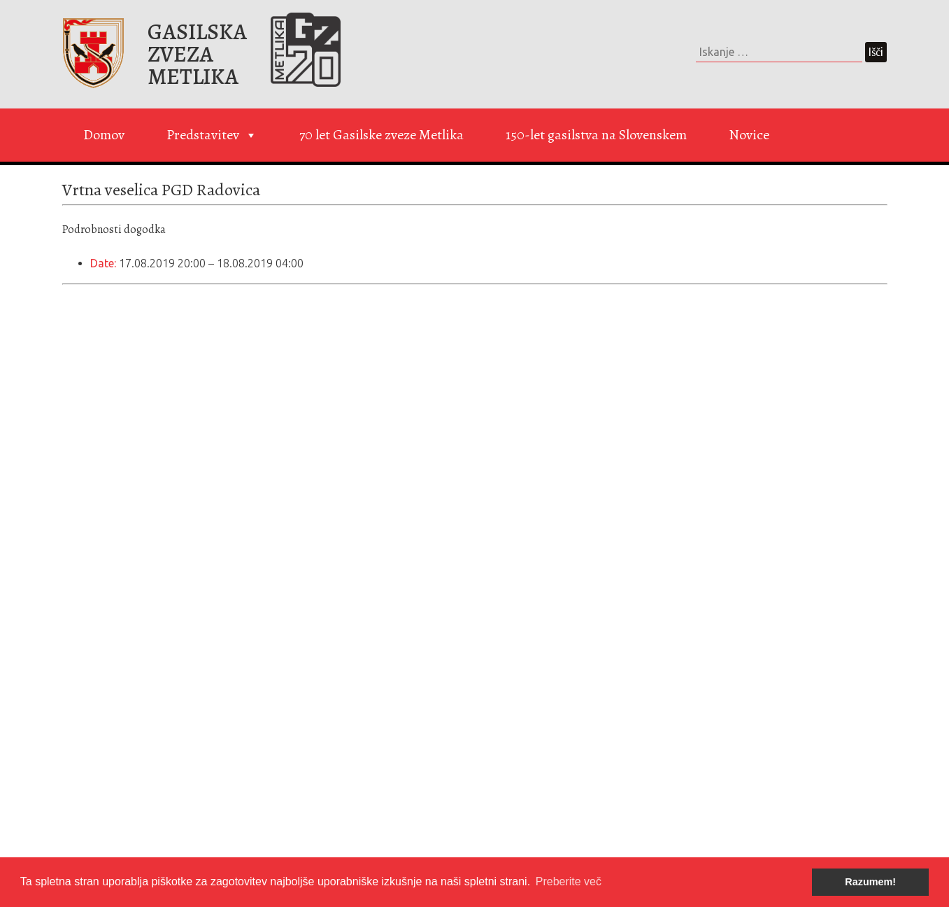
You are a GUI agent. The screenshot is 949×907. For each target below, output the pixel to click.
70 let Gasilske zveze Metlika (381, 134)
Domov (103, 134)
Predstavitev (211, 135)
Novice (749, 134)
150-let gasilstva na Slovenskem (596, 134)
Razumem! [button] (870, 881)
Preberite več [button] (568, 881)
